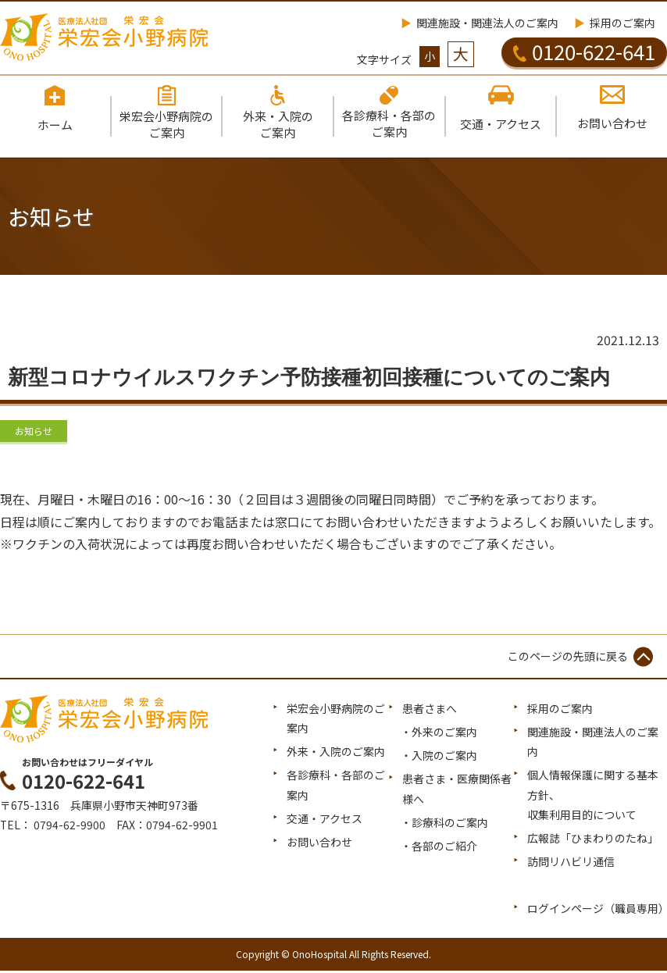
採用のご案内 (622, 22)
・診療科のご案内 (444, 824)
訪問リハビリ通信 (571, 863)
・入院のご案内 (439, 757)
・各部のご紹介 (439, 847)
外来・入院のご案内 (336, 753)
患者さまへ (429, 710)
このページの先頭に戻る (568, 657)
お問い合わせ (319, 843)
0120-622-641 (584, 51)
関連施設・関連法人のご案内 (487, 22)
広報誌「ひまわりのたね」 (592, 839)
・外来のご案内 (439, 734)
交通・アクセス (324, 820)
